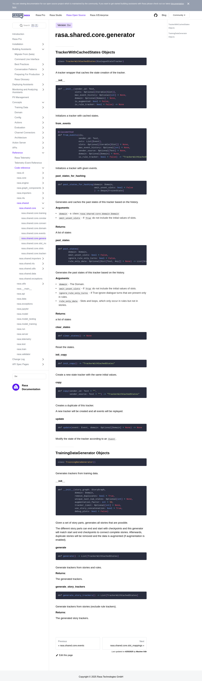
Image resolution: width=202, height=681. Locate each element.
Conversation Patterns (26, 69)
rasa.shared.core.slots (32, 248)
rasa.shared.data (27, 273)
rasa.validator (23, 354)
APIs (14, 147)
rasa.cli (20, 173)
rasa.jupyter (23, 309)
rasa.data (21, 299)
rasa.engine (23, 183)
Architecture (21, 137)
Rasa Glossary (22, 79)
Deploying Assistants (22, 84)
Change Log (18, 359)
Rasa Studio (56, 15)
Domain (18, 112)
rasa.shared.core (27, 208)
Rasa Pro (40, 15)
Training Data (21, 107)
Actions (18, 122)
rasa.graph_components (29, 188)
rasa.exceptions (25, 304)
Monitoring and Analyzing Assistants (25, 90)
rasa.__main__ (24, 289)
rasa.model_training (27, 324)
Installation (17, 44)
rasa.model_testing (26, 319)
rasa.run (21, 329)
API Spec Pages (20, 364)
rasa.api (21, 294)
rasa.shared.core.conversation (33, 223)
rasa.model (22, 314)
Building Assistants (21, 49)
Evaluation (20, 127)
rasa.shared (23, 203)
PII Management (20, 97)
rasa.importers (24, 193)
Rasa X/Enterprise (99, 15)
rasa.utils (21, 284)
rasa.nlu (21, 198)
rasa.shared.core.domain (33, 228)
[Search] (29, 25)
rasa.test (21, 344)
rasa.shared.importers (30, 258)
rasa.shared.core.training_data (33, 213)
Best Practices (22, 64)
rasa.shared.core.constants (33, 218)
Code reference (22, 168)
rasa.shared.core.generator (33, 238)
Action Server (19, 142)
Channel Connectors (25, 132)
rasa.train (21, 349)
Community (178, 15)
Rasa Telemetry (22, 158)
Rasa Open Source (76, 15)
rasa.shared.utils (27, 268)
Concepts (17, 102)
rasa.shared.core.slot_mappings (33, 243)
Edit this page (64, 653)
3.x (15, 376)
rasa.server (22, 334)
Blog (164, 15)
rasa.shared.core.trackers (33, 253)
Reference (17, 153)
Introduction (18, 34)
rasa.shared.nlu (27, 263)
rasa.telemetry (24, 339)
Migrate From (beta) (25, 54)
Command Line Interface (27, 59)
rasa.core (21, 178)
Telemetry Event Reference (28, 163)
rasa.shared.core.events (33, 233)
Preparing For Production (27, 74)
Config (18, 117)
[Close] (188, 4)
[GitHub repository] (156, 15)
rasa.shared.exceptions (30, 278)
